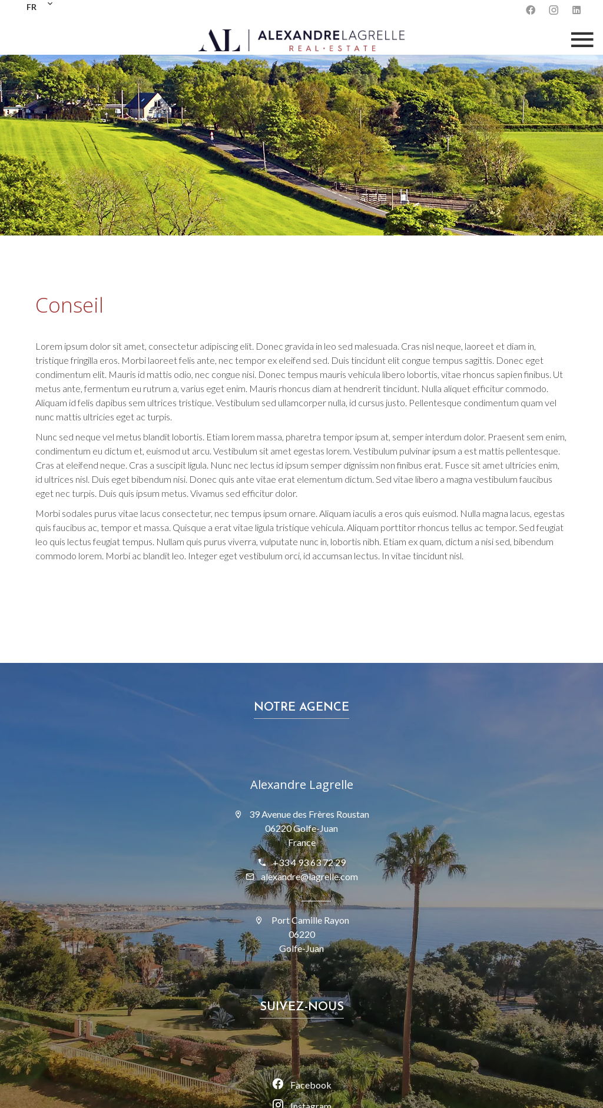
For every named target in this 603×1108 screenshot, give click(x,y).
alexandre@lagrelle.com (309, 876)
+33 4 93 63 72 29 (309, 862)
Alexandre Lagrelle (301, 784)
